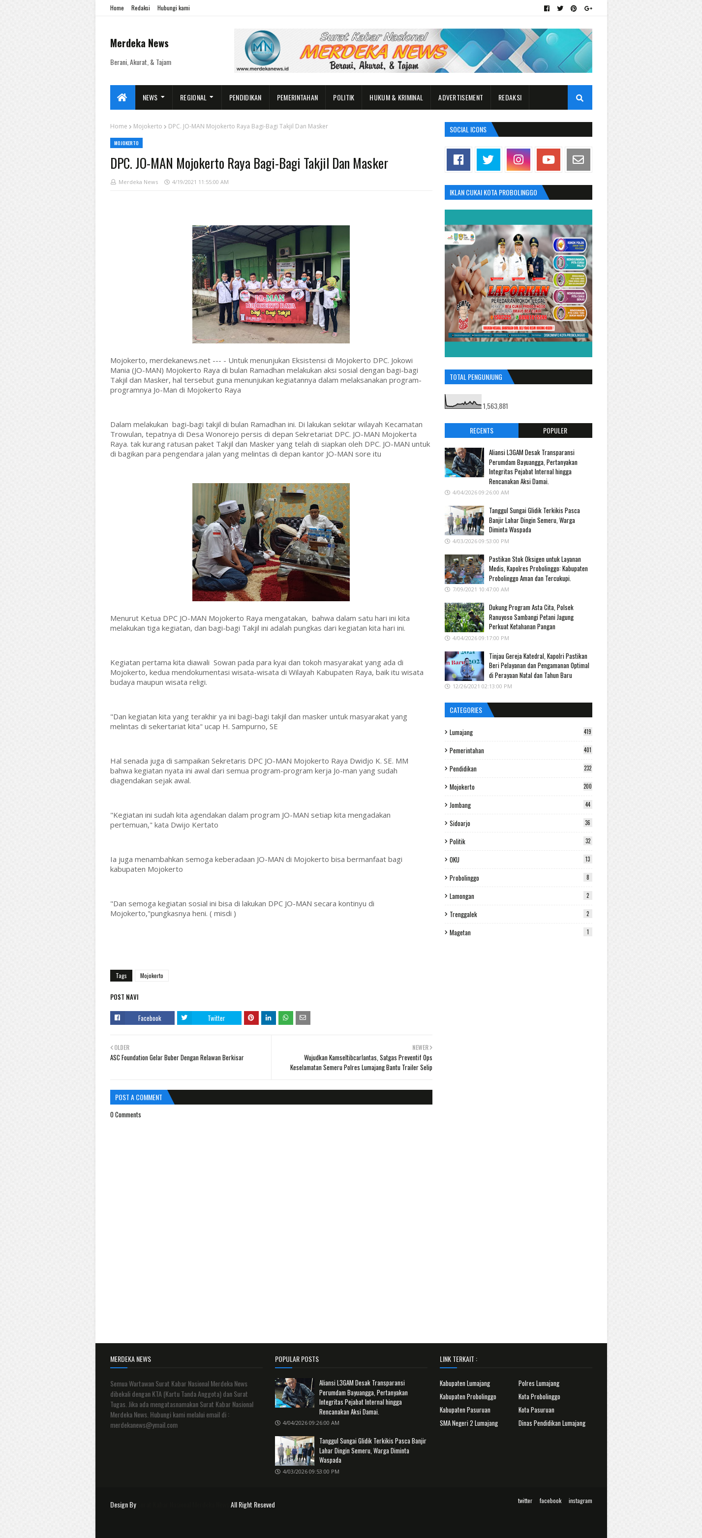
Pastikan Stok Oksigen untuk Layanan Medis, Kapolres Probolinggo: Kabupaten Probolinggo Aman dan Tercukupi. (538, 568)
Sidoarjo (521, 823)
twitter (525, 1500)
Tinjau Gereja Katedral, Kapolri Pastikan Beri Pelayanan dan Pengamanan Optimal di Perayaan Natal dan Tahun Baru (539, 665)
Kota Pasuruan (536, 1410)
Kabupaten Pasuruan (465, 1410)
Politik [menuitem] (343, 97)
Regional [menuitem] (193, 97)
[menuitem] (122, 97)
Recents (481, 430)
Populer (555, 430)
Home (117, 7)
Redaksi (140, 7)
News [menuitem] (150, 97)
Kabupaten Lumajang (465, 1383)
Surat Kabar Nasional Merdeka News (183, 1504)
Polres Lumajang (539, 1383)
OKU (521, 859)
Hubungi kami (173, 7)
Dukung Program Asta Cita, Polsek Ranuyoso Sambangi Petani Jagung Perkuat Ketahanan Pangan (531, 616)
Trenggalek (521, 914)
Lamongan (521, 896)
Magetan (521, 932)
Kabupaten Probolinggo (468, 1396)
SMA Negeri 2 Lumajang (469, 1423)
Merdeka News (139, 42)
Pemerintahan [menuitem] (297, 97)
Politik (521, 841)
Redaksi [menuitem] (509, 97)
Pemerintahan (521, 750)
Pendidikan (521, 768)
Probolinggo (521, 878)
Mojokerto (147, 126)
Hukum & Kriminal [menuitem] (396, 97)
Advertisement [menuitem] (460, 97)
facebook (550, 1500)
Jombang (521, 805)
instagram (580, 1500)
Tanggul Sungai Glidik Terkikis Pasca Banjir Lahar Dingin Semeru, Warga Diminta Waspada (534, 519)
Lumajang (521, 732)
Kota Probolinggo (539, 1396)
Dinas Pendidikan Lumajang (552, 1423)
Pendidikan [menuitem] (245, 97)
